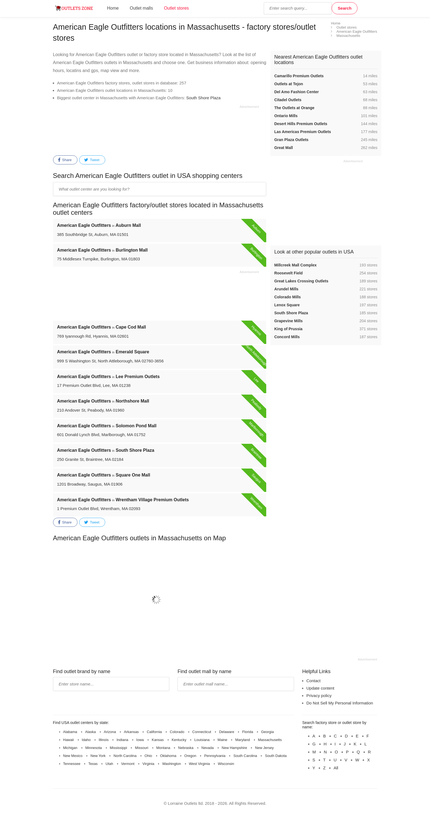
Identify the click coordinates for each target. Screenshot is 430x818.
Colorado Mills (287, 297)
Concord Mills (287, 337)
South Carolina (245, 756)
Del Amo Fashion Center (296, 92)
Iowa (140, 740)
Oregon (190, 756)
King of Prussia (288, 329)
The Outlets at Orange (294, 108)
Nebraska (185, 748)
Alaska (90, 732)
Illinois (104, 740)
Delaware (226, 732)
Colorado (177, 732)
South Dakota (276, 756)
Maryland (242, 740)
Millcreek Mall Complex (295, 265)
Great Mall (283, 147)
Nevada (207, 748)
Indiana (122, 740)
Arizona (110, 732)
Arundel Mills (286, 289)
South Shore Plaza (203, 97)
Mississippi (118, 748)
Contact (313, 680)
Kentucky (179, 740)
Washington (171, 764)
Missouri (141, 748)
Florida (247, 732)
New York (98, 756)
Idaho (86, 740)
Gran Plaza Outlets (291, 139)
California (154, 732)
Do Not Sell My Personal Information (339, 703)
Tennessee (72, 764)
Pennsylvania (214, 756)
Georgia (267, 732)
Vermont (127, 764)
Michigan (70, 748)
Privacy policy (319, 695)
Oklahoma (168, 756)
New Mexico (73, 756)
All (336, 767)
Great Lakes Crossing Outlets (301, 281)
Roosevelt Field (288, 273)
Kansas (157, 740)
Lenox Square (287, 305)
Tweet (91, 160)
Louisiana (202, 740)
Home (113, 8)
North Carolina (125, 756)
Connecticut (201, 732)
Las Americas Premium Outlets (302, 132)
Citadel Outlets (287, 100)
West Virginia (199, 764)
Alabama (70, 732)
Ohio (148, 756)
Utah (109, 764)
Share (65, 160)
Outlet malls (141, 8)
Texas (93, 764)
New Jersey (264, 748)
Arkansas (131, 732)
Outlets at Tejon (288, 84)
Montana (163, 748)
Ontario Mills (286, 116)
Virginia (148, 764)
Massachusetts (270, 740)
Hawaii (68, 740)
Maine (222, 740)
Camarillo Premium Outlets (299, 76)
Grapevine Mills (288, 321)
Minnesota (93, 748)
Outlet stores (176, 8)
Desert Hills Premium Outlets (300, 124)
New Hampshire (234, 748)
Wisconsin (226, 764)
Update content (320, 688)
